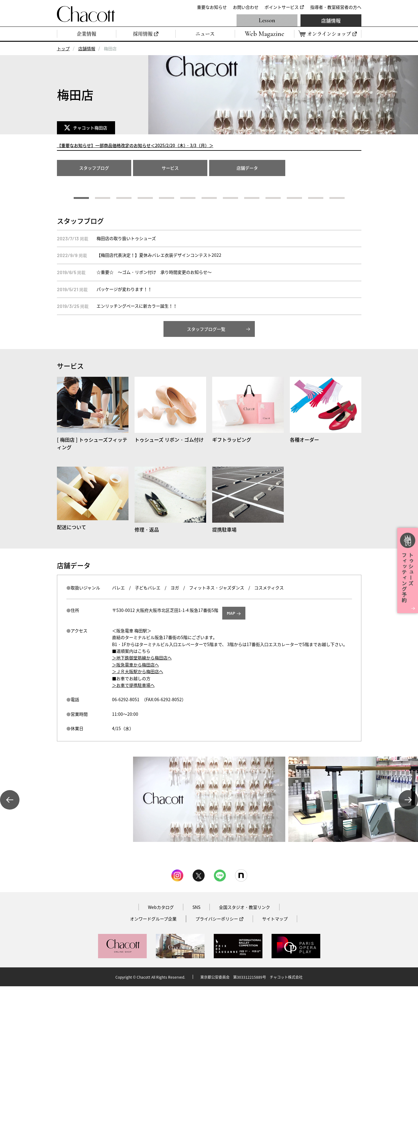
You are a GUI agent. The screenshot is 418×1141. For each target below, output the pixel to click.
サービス (170, 168)
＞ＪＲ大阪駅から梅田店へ (137, 826)
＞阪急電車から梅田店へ (135, 819)
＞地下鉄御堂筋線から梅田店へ (142, 812)
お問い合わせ (245, 7)
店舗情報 (331, 20)
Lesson (267, 20)
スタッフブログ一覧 (206, 484)
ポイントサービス (282, 7)
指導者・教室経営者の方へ (335, 7)
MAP (231, 767)
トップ (63, 48)
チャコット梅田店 (91, 128)
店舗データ (247, 168)
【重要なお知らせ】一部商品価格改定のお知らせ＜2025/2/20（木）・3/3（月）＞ (135, 145)
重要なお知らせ (212, 7)
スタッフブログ (94, 168)
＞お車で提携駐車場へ (133, 840)
